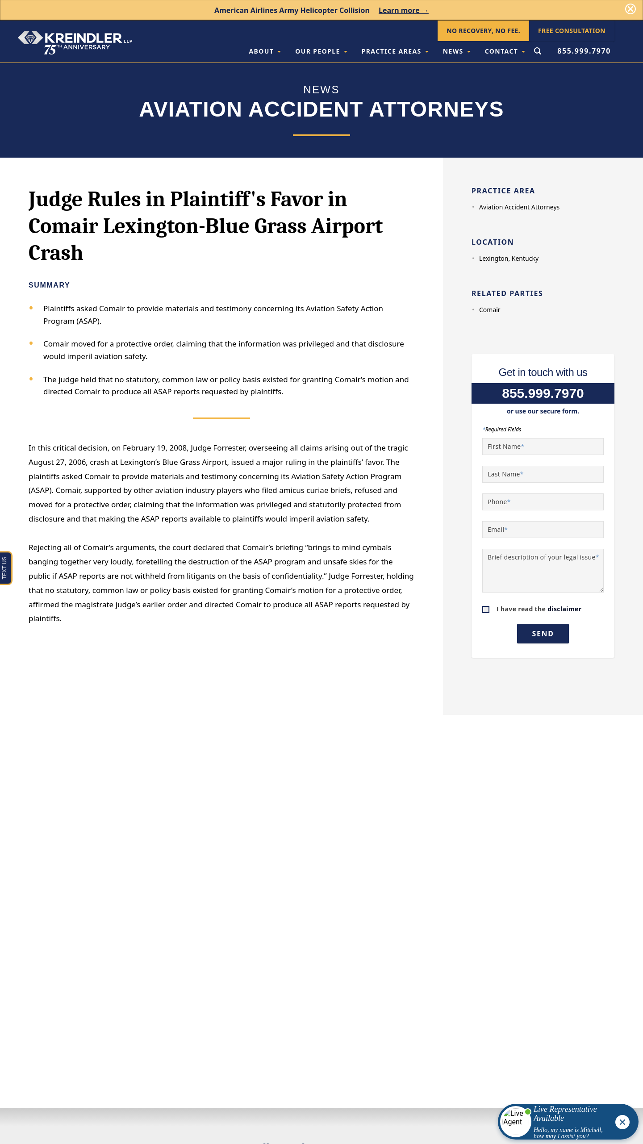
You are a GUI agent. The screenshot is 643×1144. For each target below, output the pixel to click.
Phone (499, 501)
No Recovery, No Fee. (483, 30)
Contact (505, 51)
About (265, 51)
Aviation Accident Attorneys (519, 207)
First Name (506, 446)
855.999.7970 (584, 51)
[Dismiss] (630, 9)
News (457, 51)
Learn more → (404, 10)
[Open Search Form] (538, 52)
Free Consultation (571, 30)
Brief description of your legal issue (543, 557)
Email (498, 529)
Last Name (506, 474)
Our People (321, 51)
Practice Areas (395, 51)
